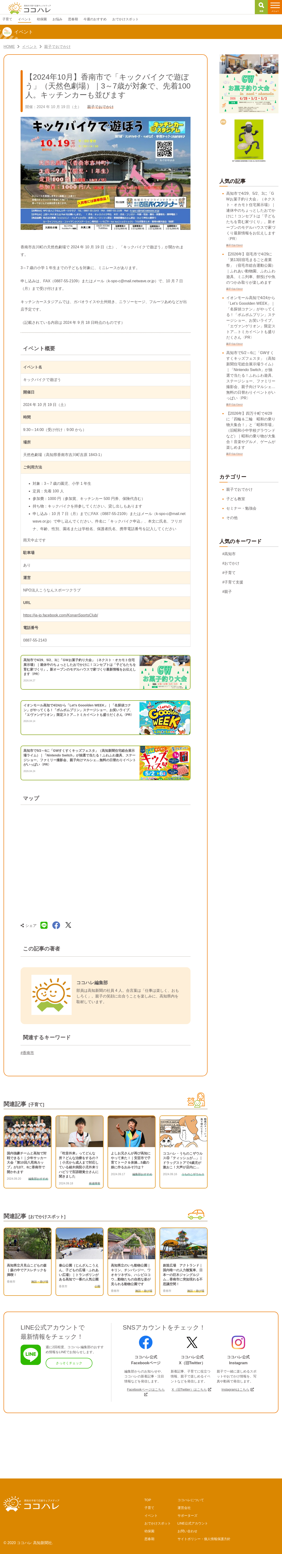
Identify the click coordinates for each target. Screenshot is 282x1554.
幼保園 (149, 1531)
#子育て (229, 573)
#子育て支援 (232, 582)
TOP (147, 1500)
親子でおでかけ (239, 489)
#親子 (227, 592)
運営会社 (184, 1508)
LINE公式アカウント (193, 1523)
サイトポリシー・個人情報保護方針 (204, 1539)
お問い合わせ (187, 1531)
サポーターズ (187, 1515)
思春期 (149, 1539)
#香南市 (27, 1053)
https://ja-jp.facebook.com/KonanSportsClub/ (60, 615)
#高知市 (229, 554)
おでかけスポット (157, 1523)
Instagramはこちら (235, 1389)
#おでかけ (231, 563)
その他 (232, 518)
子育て (149, 1508)
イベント (151, 1515)
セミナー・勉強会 (241, 508)
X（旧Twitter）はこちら (189, 1389)
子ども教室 (235, 499)
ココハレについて (191, 1500)
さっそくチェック (69, 1363)
